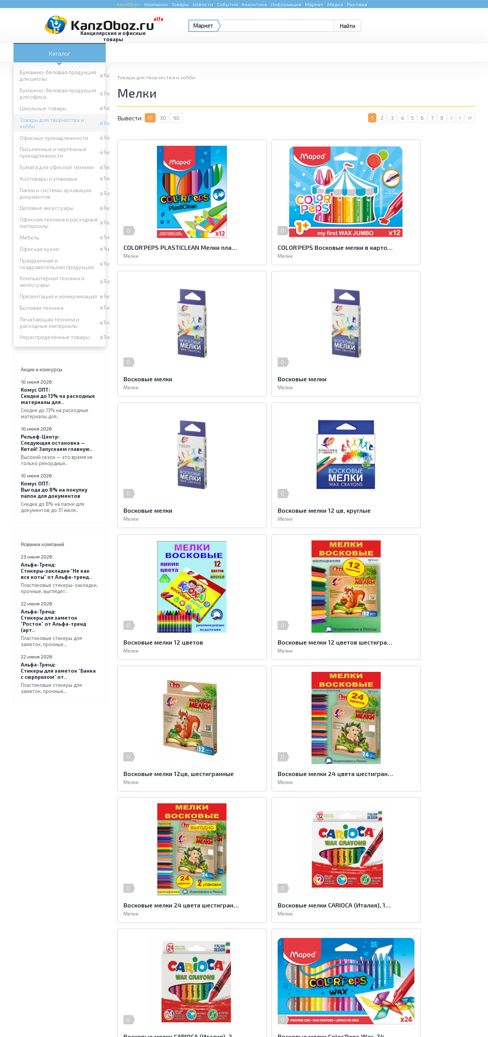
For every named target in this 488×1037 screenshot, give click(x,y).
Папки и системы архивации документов (56, 193)
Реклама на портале (213, 1015)
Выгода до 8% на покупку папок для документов (59, 496)
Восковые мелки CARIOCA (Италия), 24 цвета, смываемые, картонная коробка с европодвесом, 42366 (175, 773)
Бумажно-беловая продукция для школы (58, 75)
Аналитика (254, 4)
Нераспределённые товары (55, 337)
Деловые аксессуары (46, 207)
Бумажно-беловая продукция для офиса (58, 93)
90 (176, 118)
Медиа (335, 4)
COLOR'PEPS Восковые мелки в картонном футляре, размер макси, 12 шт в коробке (295, 247)
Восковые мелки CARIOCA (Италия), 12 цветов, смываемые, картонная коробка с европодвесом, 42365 (416, 641)
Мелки (130, 256)
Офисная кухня (39, 249)
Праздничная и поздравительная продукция (57, 263)
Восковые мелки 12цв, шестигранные (416, 510)
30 (163, 118)
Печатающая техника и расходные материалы (49, 322)
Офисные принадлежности (54, 138)
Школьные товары (43, 108)
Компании (156, 4)
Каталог (59, 53)
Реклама (357, 4)
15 (150, 118)
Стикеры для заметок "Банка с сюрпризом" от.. (59, 677)
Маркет (314, 4)
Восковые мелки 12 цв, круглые (411, 378)
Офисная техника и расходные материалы (59, 222)
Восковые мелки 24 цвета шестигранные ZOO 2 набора (295, 641)
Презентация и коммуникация (58, 296)
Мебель (30, 237)
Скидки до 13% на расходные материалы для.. (59, 403)
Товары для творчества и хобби (52, 123)
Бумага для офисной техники (57, 167)
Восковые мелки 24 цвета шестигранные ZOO (175, 641)
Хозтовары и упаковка (48, 178)
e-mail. (320, 966)
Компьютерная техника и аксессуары (52, 281)
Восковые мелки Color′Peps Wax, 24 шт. (295, 773)
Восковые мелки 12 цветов (163, 510)
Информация (286, 4)
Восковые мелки (389, 247)
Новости (203, 4)
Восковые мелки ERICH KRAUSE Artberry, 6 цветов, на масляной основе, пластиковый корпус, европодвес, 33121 (416, 773)
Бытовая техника (41, 307)
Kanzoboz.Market (454, 962)
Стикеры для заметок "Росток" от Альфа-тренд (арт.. (59, 627)
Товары (180, 4)
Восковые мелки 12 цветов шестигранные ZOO (295, 510)
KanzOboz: (128, 4)
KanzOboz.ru (110, 997)
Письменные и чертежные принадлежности (53, 152)
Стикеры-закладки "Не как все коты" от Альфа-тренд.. (59, 578)
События (227, 4)
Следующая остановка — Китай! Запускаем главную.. (59, 450)
